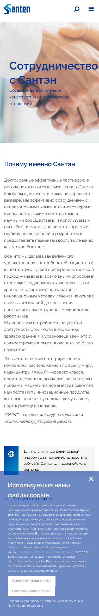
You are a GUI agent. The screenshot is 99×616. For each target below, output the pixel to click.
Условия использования (24, 601)
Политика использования (26, 605)
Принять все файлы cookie (31, 581)
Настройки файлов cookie (31, 591)
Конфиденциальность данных (63, 601)
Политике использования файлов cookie (45, 552)
